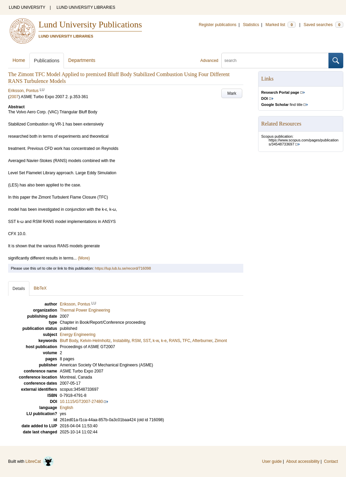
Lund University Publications (90, 24)
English (66, 407)
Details (19, 288)
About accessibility (303, 461)
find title (281, 105)
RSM (136, 340)
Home (19, 60)
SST (146, 340)
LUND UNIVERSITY (27, 7)
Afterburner (202, 340)
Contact (331, 461)
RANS (174, 340)
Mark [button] (232, 93)
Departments (81, 60)
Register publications (217, 24)
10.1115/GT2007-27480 (81, 401)
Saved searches (323, 24)
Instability (121, 340)
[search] (275, 60)
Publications (46, 60)
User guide (272, 461)
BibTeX (40, 288)
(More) (84, 258)
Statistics (251, 24)
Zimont (221, 340)
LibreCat (39, 461)
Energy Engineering (77, 334)
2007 (14, 96)
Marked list (281, 24)
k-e (164, 340)
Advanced (209, 60)
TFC (186, 340)
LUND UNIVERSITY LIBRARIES (85, 7)
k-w (156, 340)
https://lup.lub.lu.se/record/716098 (123, 268)
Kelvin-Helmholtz (95, 340)
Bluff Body (69, 340)
